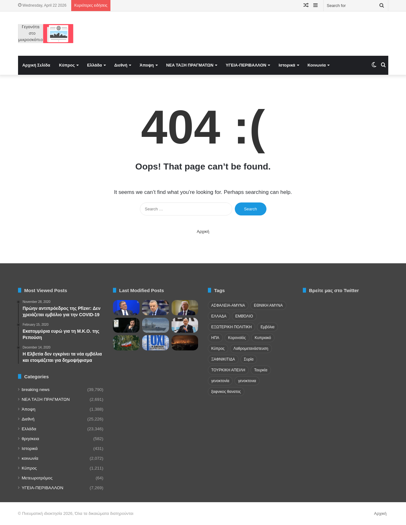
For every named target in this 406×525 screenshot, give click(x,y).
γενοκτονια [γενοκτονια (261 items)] (247, 381)
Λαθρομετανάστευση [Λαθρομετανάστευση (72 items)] (251, 348)
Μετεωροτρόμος (37, 478)
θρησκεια (30, 438)
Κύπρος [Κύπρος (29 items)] (218, 348)
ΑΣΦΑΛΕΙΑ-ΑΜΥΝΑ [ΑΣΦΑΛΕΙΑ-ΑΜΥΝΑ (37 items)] (228, 305)
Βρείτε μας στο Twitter (334, 290)
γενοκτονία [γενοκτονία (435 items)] (220, 381)
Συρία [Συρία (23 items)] (248, 359)
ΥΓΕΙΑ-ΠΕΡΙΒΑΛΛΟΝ (246, 65)
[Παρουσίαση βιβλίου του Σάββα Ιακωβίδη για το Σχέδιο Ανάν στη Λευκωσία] (155, 342)
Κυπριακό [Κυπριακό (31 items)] (263, 338)
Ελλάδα (94, 65)
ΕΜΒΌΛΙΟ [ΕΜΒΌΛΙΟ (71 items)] (244, 316)
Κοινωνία (317, 65)
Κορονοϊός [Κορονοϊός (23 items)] (237, 338)
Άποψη (147, 65)
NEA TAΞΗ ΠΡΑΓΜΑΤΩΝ (189, 65)
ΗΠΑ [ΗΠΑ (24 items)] (215, 338)
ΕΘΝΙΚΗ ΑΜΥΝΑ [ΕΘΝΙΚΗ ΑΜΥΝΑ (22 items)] (268, 305)
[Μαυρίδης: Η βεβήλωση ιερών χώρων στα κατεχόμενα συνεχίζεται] (155, 307)
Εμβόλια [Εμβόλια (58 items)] (267, 327)
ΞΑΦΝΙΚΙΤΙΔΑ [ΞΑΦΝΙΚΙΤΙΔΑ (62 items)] (223, 359)
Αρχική (203, 231)
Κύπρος (67, 65)
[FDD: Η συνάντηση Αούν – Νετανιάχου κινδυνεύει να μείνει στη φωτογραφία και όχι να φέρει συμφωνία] (185, 325)
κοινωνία (30, 458)
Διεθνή (120, 65)
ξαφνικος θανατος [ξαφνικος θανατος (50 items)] (226, 391)
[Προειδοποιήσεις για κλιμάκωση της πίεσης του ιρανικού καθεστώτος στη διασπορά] (126, 342)
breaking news (36, 389)
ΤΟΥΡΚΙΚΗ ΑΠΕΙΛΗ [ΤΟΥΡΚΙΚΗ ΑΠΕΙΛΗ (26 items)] (228, 370)
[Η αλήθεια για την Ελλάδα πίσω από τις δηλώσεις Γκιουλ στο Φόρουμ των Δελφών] (126, 307)
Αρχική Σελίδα (36, 65)
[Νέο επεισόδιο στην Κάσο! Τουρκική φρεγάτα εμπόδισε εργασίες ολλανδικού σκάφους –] (155, 325)
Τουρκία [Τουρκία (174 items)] (260, 370)
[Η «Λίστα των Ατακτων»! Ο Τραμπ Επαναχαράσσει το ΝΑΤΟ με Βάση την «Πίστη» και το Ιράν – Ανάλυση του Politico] (185, 307)
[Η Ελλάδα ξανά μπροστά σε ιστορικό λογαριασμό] (126, 325)
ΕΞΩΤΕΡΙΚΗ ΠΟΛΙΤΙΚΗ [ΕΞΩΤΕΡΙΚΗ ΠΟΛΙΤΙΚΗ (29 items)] (231, 327)
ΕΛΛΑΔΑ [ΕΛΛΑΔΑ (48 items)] (219, 316)
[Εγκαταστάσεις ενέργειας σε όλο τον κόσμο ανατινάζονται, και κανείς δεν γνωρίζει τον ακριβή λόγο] (185, 342)
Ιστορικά (286, 65)
